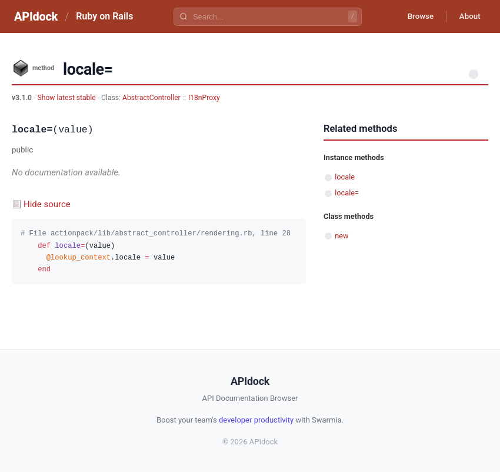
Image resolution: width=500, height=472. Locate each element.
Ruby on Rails (104, 16)
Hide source (47, 204)
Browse (414, 16)
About (467, 16)
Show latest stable (67, 98)
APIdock (36, 16)
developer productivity (256, 420)
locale (345, 176)
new (341, 235)
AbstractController (151, 98)
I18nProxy (204, 98)
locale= (347, 192)
